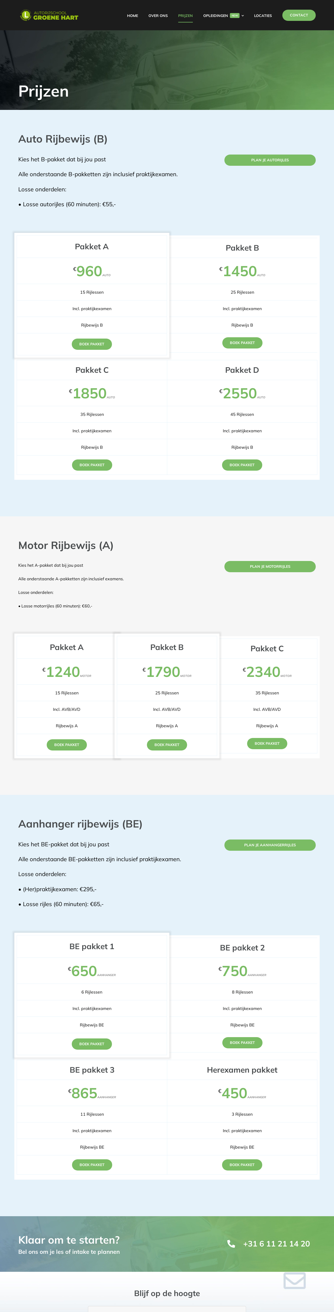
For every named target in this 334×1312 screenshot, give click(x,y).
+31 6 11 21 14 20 (276, 1244)
